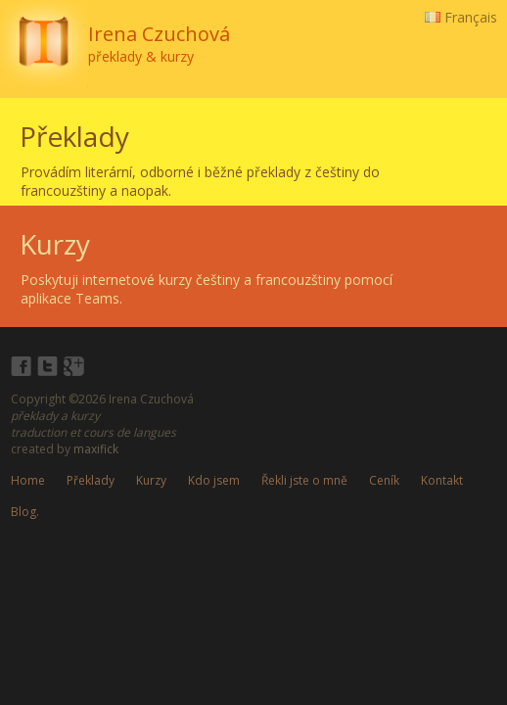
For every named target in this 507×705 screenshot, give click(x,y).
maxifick (95, 449)
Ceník (384, 480)
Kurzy (151, 480)
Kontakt (442, 480)
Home (28, 480)
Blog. (25, 511)
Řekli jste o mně (304, 480)
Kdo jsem (214, 480)
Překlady (91, 480)
